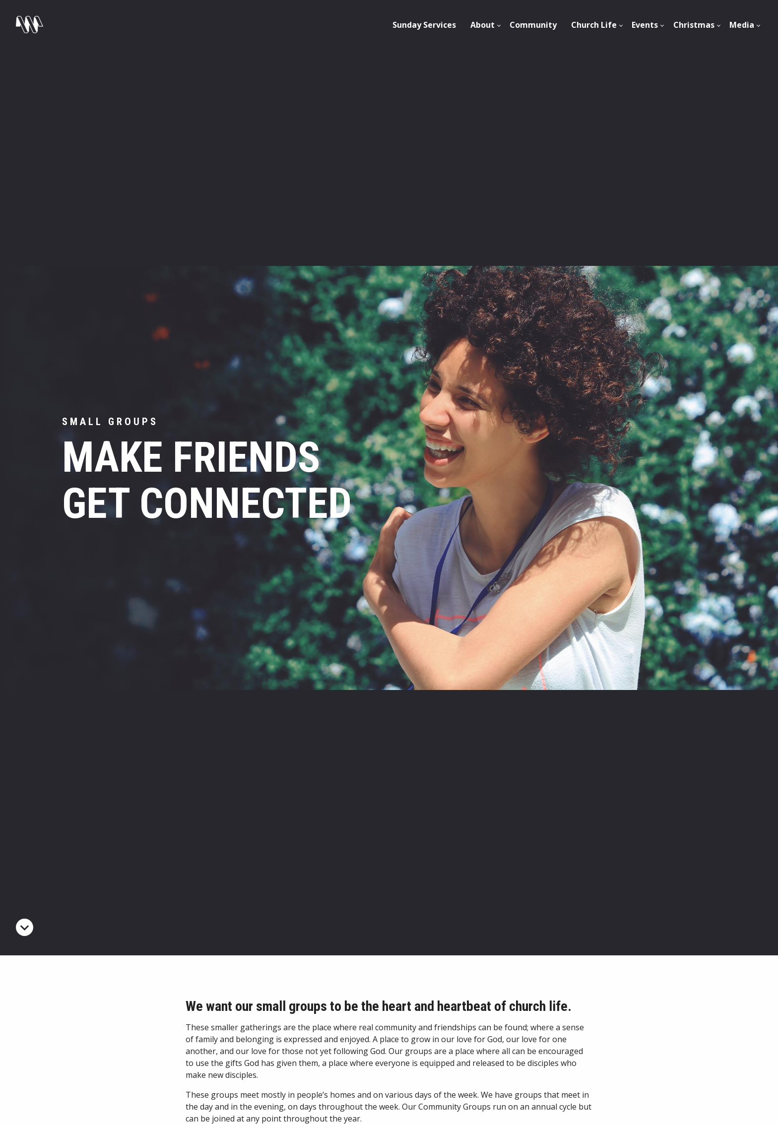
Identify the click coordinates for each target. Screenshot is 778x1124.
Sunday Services (424, 24)
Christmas (693, 24)
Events (645, 24)
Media (741, 24)
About (482, 24)
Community (533, 24)
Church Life (594, 24)
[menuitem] (424, 25)
